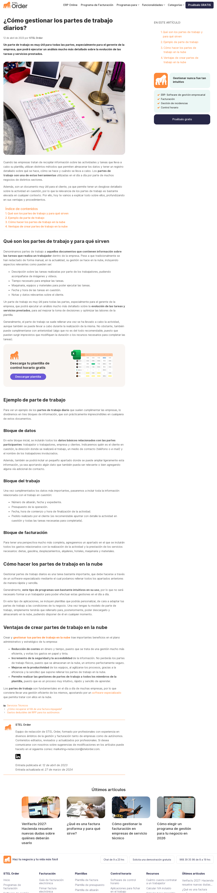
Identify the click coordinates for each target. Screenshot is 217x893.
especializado (106, 692)
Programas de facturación (12, 886)
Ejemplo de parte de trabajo (26, 217)
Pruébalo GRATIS (199, 5)
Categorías (176, 5)
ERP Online (70, 5)
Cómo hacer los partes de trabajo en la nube (36, 222)
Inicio (6, 880)
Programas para (128, 5)
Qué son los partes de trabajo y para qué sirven (38, 213)
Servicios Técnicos (17, 705)
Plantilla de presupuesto (89, 885)
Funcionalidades (154, 5)
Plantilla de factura (86, 880)
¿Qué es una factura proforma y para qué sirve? (83, 828)
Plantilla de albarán (86, 890)
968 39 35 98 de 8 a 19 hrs (195, 859)
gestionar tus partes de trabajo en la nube (41, 637)
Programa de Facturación (97, 5)
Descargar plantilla (28, 376)
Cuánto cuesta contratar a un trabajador (161, 881)
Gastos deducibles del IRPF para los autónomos (33, 712)
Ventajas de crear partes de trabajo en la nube (38, 226)
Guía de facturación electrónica (51, 881)
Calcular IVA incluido (158, 888)
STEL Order (23, 724)
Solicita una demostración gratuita (152, 859)
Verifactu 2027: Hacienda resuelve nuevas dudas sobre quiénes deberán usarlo (38, 833)
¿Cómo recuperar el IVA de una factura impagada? (34, 709)
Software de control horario (123, 881)
